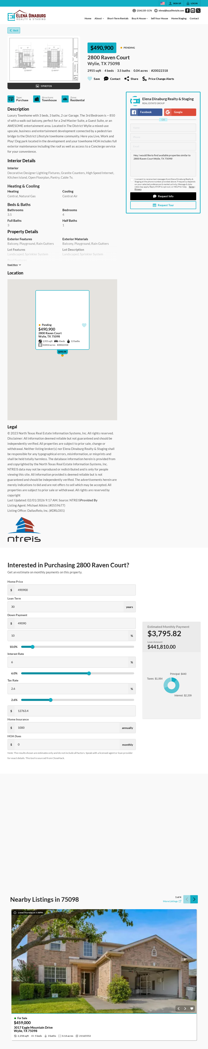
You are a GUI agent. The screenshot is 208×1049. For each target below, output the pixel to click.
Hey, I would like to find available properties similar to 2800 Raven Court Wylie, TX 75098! (163, 164)
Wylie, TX (97, 63)
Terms (191, 187)
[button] (163, 196)
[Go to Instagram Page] (193, 10)
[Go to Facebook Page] (187, 10)
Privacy (138, 189)
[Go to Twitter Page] (198, 10)
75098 (113, 63)
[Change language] (162, 3)
